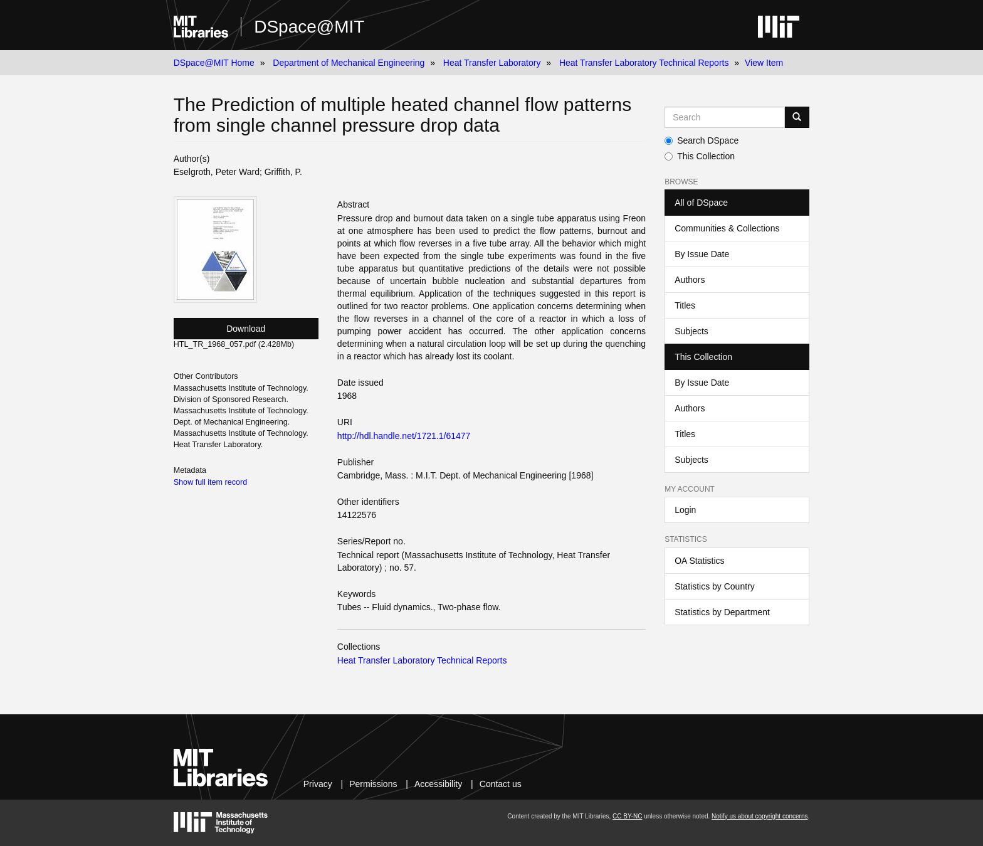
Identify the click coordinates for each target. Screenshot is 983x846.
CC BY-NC (627, 816)
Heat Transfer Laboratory (492, 63)
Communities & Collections (727, 228)
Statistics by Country (715, 586)
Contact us (501, 784)
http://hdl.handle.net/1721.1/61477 (404, 436)
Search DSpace (702, 140)
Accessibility (438, 784)
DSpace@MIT (309, 26)
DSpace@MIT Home (214, 63)
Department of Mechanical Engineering (348, 63)
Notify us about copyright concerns (759, 816)
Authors (690, 280)
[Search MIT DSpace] (725, 117)
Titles (685, 305)
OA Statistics (699, 561)
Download (245, 329)
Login (685, 510)
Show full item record (211, 482)
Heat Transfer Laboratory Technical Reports (644, 63)
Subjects (691, 331)
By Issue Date (702, 254)
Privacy (317, 784)
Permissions (373, 784)
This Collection (700, 156)
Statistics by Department (722, 612)
